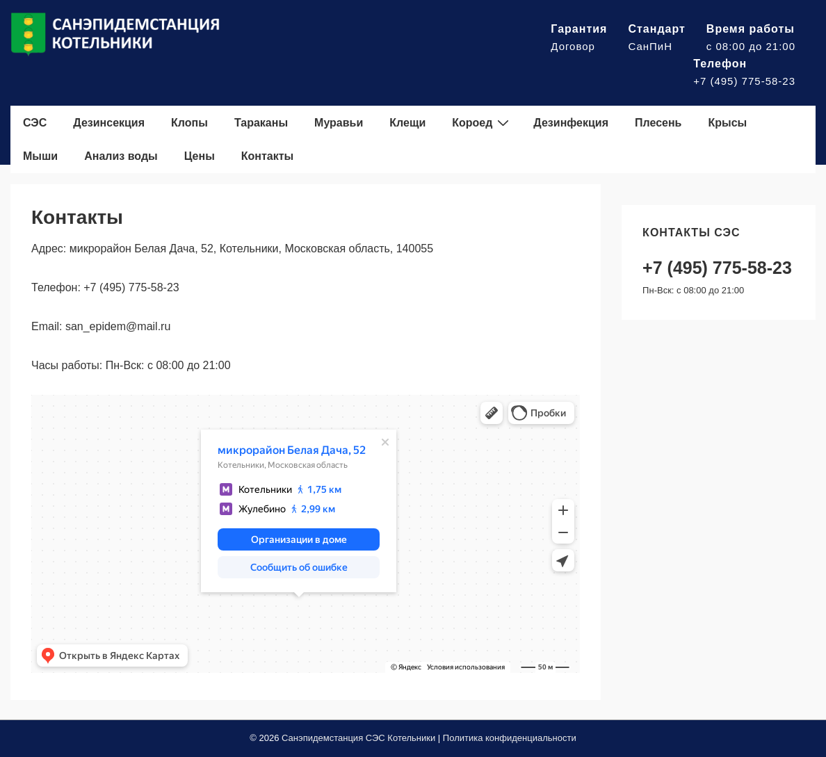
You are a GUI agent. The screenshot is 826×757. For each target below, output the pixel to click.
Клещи (407, 123)
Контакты (267, 156)
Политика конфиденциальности (509, 738)
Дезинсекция (109, 123)
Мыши (40, 156)
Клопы (189, 123)
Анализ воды (121, 156)
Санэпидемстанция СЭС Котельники (358, 738)
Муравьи (338, 123)
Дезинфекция (570, 123)
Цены (199, 156)
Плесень (658, 123)
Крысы (727, 123)
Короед (482, 122)
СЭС (35, 123)
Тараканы (261, 123)
